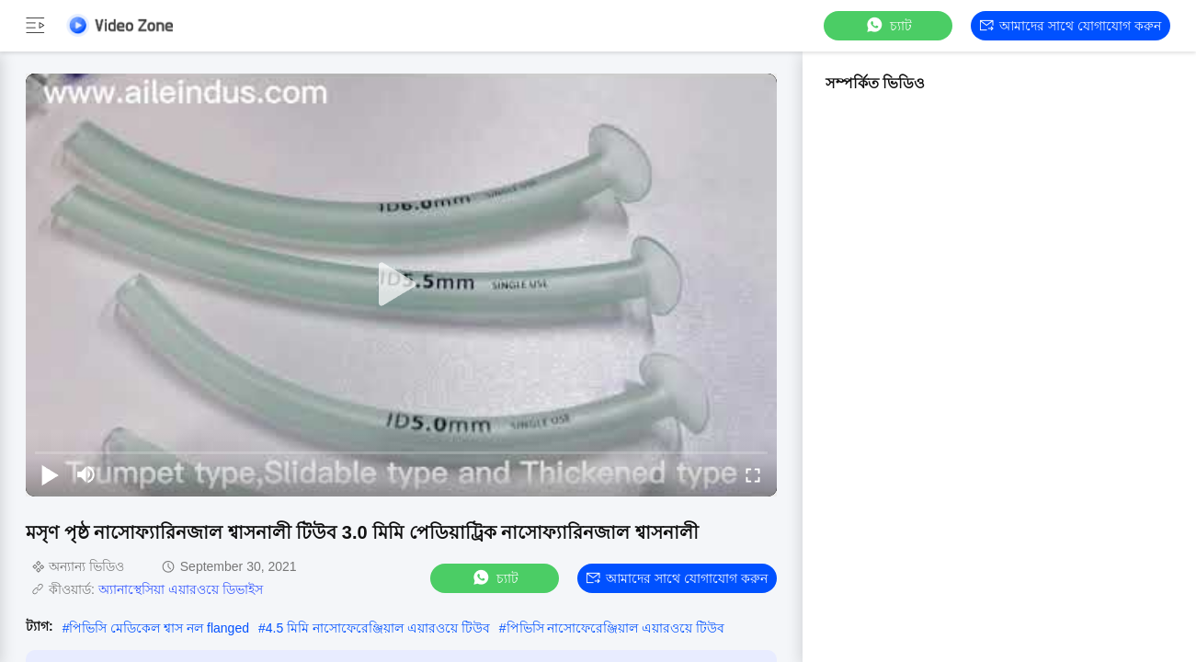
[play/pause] (49, 474)
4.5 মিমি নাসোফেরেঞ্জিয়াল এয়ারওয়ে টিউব (378, 628)
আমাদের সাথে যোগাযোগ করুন (1070, 25)
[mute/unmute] (86, 474)
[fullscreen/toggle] (753, 474)
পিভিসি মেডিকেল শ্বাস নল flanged (159, 628)
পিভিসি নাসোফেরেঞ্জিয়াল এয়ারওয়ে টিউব (616, 628)
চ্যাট (888, 25)
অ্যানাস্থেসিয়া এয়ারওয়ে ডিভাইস (180, 589)
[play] (402, 285)
